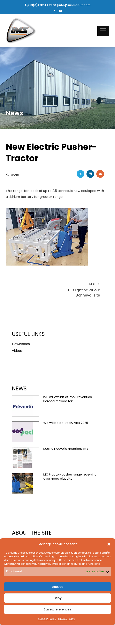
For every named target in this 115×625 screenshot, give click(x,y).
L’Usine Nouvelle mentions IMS (65, 448)
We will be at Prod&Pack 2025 (65, 423)
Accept (57, 587)
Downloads (21, 344)
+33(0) (42, 5)
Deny (58, 598)
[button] (109, 544)
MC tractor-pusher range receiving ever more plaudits (70, 476)
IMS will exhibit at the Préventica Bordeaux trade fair (67, 399)
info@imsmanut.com (74, 5)
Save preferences (57, 609)
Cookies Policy (47, 619)
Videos (17, 350)
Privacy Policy (66, 619)
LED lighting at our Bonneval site (79, 290)
